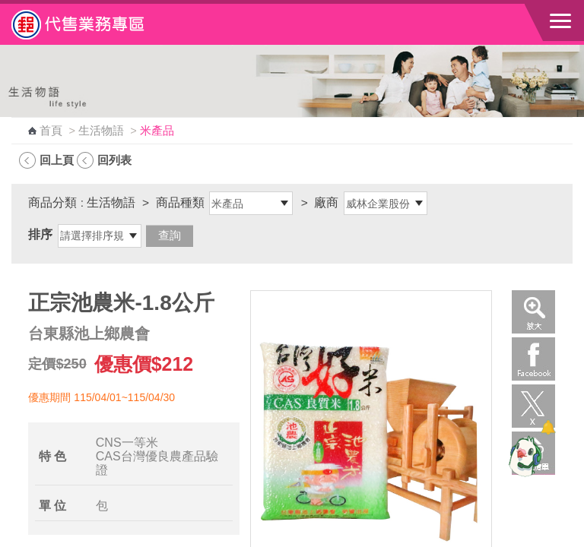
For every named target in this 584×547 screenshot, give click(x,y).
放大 (533, 312)
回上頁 (57, 159)
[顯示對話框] (547, 427)
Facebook (533, 359)
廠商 (326, 202)
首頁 (51, 131)
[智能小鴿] (523, 456)
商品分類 (52, 202)
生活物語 (101, 131)
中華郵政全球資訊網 (95, 24)
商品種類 (180, 202)
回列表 (114, 159)
